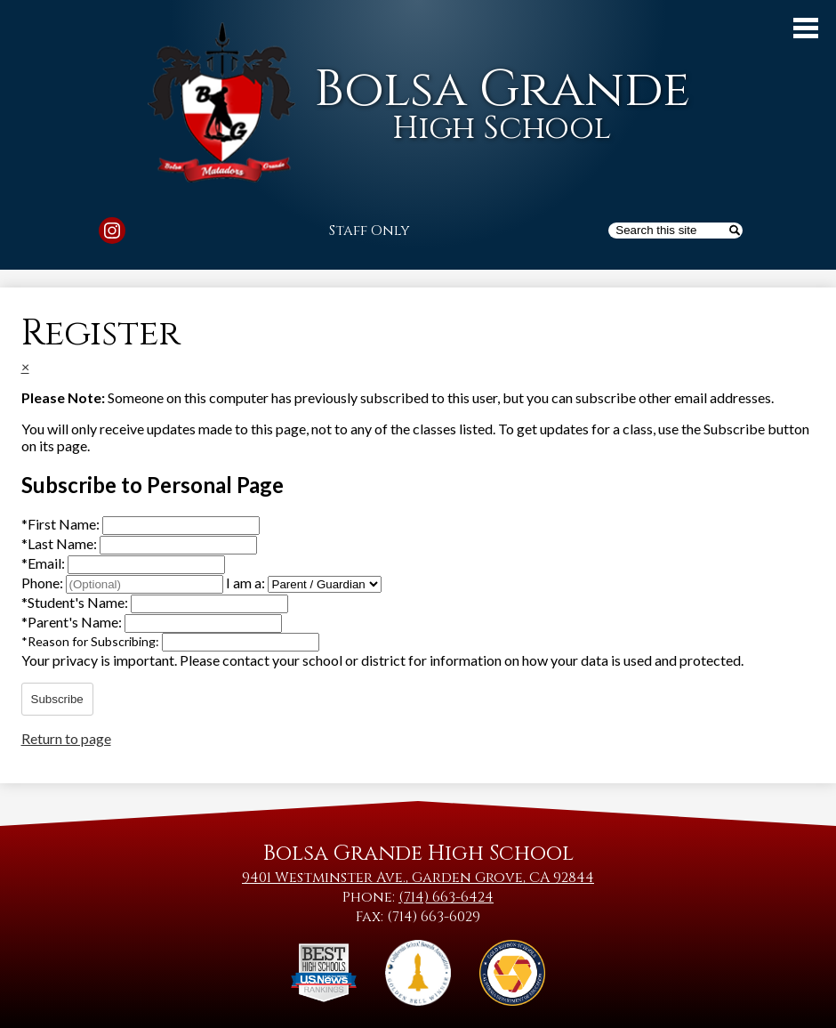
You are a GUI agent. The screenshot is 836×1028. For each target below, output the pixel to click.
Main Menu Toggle (805, 28)
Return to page (66, 738)
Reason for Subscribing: (91, 641)
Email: (44, 562)
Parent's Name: (73, 621)
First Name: (61, 523)
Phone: (43, 582)
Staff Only (369, 230)
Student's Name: (76, 602)
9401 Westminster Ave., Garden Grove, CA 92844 (418, 877)
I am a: (245, 582)
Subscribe (57, 699)
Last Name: (60, 543)
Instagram (112, 233)
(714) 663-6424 (446, 897)
